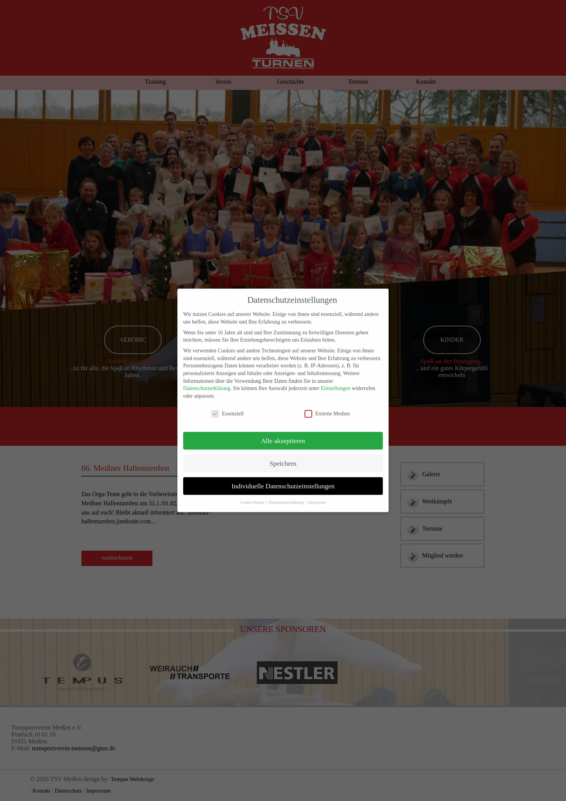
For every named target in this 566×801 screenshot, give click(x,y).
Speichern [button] (283, 457)
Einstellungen (335, 382)
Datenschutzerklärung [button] (286, 496)
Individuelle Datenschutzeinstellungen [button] (283, 479)
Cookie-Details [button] (252, 496)
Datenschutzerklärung (206, 382)
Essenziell (227, 407)
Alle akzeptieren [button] (283, 434)
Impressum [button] (317, 496)
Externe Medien (327, 407)
